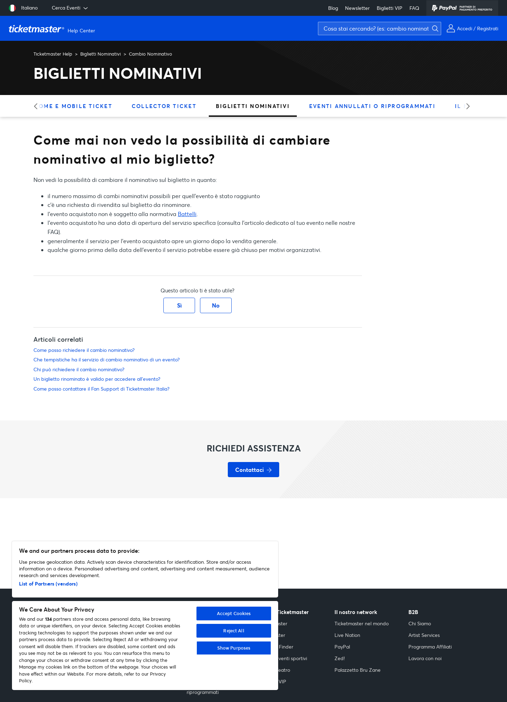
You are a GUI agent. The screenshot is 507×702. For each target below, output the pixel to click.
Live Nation (347, 635)
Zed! (339, 658)
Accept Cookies (234, 613)
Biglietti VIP (389, 8)
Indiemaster (274, 623)
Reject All (233, 630)
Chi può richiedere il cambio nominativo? (78, 369)
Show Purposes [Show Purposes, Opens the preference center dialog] (234, 648)
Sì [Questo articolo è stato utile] (179, 305)
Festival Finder (277, 646)
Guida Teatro (275, 669)
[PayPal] (462, 8)
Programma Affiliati (430, 646)
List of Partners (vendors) (48, 583)
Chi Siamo (419, 623)
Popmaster (273, 635)
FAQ (414, 8)
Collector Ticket (164, 105)
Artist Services (424, 635)
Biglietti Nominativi (100, 54)
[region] (145, 615)
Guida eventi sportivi (284, 658)
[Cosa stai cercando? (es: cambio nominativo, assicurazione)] (379, 28)
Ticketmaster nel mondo (361, 623)
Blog (333, 8)
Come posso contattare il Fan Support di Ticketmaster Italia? (101, 388)
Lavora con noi (425, 658)
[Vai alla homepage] (53, 28)
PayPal (342, 646)
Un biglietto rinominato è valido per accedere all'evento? (96, 378)
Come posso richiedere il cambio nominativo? (83, 350)
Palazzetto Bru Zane (357, 669)
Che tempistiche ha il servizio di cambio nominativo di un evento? (106, 359)
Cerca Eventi (70, 7)
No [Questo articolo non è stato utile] (216, 305)
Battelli (187, 213)
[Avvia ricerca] (500, 16)
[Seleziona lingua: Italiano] (23, 8)
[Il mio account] (472, 28)
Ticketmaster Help (52, 54)
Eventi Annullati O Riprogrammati (372, 105)
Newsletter (357, 8)
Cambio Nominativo (150, 54)
